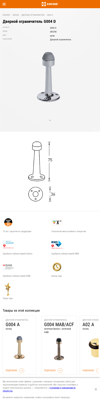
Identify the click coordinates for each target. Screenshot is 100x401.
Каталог (6, 15)
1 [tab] (50, 120)
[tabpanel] (50, 80)
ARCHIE (16, 15)
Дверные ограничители (33, 15)
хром (52, 35)
